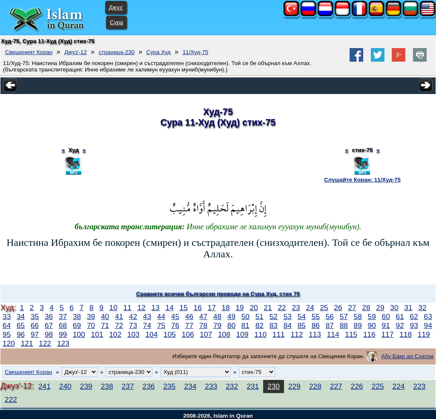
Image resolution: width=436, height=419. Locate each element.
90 (372, 325)
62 (414, 316)
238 (107, 386)
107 (206, 334)
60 (386, 316)
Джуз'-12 (75, 52)
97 (35, 334)
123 (63, 343)
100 (79, 334)
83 (274, 325)
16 (198, 307)
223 (419, 386)
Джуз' (116, 7)
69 (77, 325)
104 (151, 334)
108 (224, 334)
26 (338, 307)
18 (225, 307)
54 (302, 316)
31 (408, 307)
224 (399, 386)
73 (133, 325)
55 (316, 316)
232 (232, 386)
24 (310, 307)
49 (231, 316)
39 (91, 316)
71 (105, 325)
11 (127, 307)
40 (105, 316)
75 (161, 325)
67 (49, 325)
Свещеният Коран (28, 52)
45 (175, 316)
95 (7, 334)
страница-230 (117, 52)
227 (336, 386)
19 (239, 307)
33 (7, 316)
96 (21, 334)
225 (378, 386)
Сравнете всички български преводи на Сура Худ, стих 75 (218, 294)
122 (45, 343)
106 (188, 334)
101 (97, 334)
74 (147, 325)
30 (394, 307)
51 (259, 316)
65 (21, 325)
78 (203, 325)
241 (44, 386)
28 (366, 307)
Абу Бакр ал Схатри (407, 356)
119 (424, 334)
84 (288, 325)
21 (268, 307)
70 (91, 325)
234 (190, 386)
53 (288, 316)
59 (372, 316)
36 (49, 316)
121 (27, 343)
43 (147, 316)
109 (242, 334)
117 (388, 334)
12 (142, 307)
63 (428, 316)
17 (212, 307)
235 (169, 386)
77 (189, 325)
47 (203, 316)
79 (217, 325)
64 (7, 325)
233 (211, 386)
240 (65, 386)
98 (49, 334)
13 (156, 307)
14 (170, 307)
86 (316, 325)
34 (21, 316)
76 (175, 325)
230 (273, 386)
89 (358, 325)
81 (245, 325)
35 (35, 316)
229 (294, 386)
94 (428, 325)
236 (149, 386)
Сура (116, 22)
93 (414, 325)
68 (63, 325)
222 (11, 399)
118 (405, 334)
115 (351, 334)
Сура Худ (158, 52)
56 (330, 316)
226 (357, 386)
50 (245, 316)
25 (324, 307)
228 (315, 386)
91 (386, 325)
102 (115, 334)
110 (260, 334)
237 (128, 386)
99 (63, 334)
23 (296, 307)
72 (119, 325)
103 (133, 334)
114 (333, 334)
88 (344, 325)
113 (315, 334)
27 (352, 307)
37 (63, 316)
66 (35, 325)
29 (380, 307)
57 (344, 316)
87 (330, 325)
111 (278, 334)
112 (296, 334)
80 (231, 325)
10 (113, 307)
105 (170, 334)
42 (133, 316)
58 (358, 316)
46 (189, 316)
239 (86, 386)
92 (400, 325)
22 (282, 307)
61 (400, 316)
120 (9, 343)
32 (422, 307)
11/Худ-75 (195, 52)
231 (253, 386)
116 (369, 334)
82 (259, 325)
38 (77, 316)
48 (217, 316)
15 (184, 307)
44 (161, 316)
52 (274, 316)
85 (302, 325)
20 (254, 307)
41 (119, 316)
